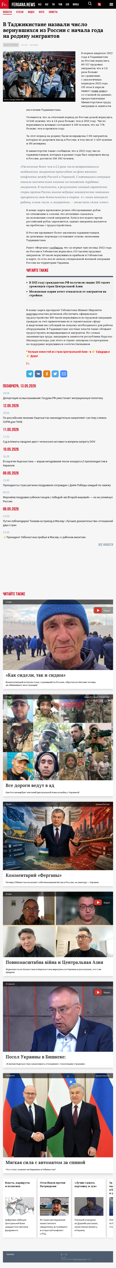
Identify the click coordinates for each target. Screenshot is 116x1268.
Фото (43, 12)
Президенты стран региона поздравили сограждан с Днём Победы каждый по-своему (57, 485)
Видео (32, 12)
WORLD (78, 4)
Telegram (102, 352)
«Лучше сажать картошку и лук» (86, 1185)
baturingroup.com (79, 1260)
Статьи (20, 12)
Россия (24, 45)
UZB (70, 4)
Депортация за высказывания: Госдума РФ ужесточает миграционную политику (53, 398)
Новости (7, 12)
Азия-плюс (99, 91)
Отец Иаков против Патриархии (52, 1185)
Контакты (10, 1254)
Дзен (33, 356)
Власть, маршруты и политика (17, 1185)
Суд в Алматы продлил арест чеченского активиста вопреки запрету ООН (49, 442)
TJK (54, 4)
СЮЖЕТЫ (54, 12)
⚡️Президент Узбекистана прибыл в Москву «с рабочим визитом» (44, 537)
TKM (62, 4)
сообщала (56, 247)
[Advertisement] (58, 570)
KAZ (40, 4)
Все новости (105, 545)
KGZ (47, 4)
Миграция (34, 45)
